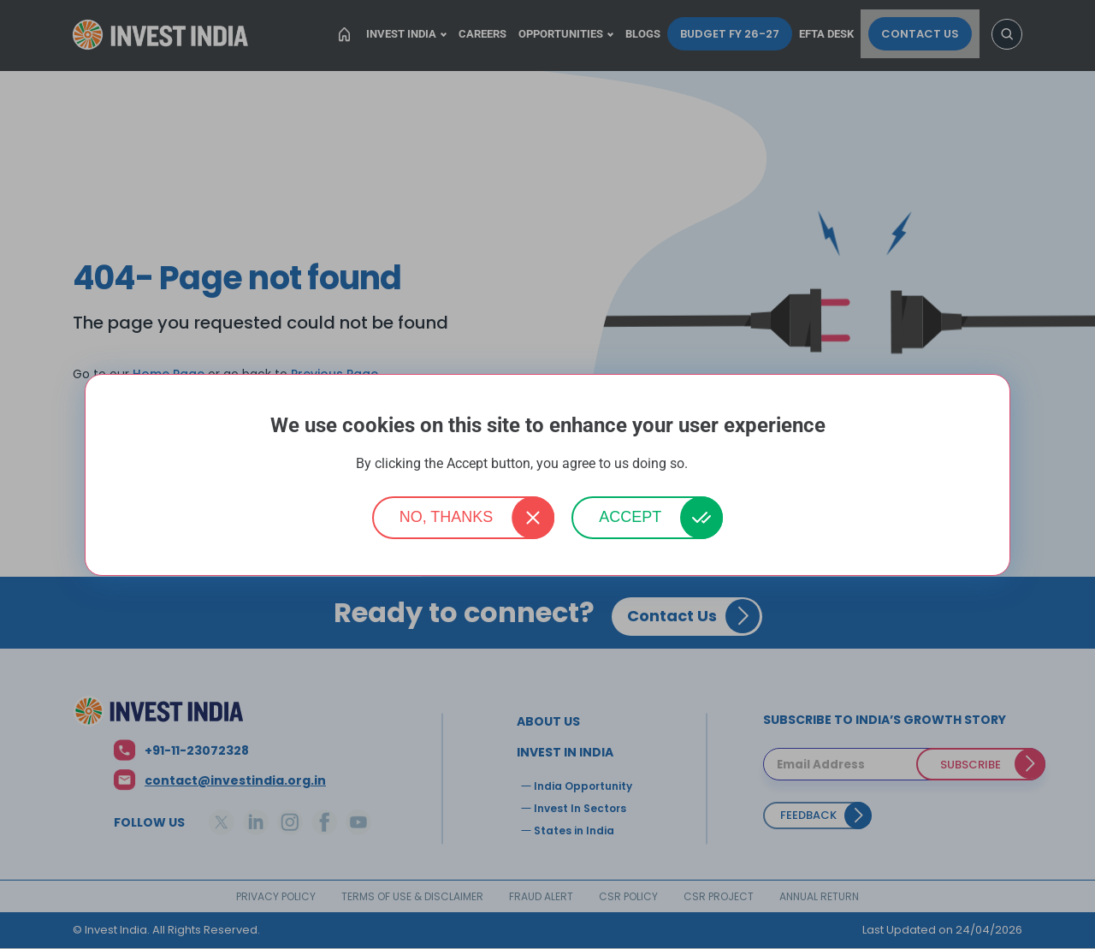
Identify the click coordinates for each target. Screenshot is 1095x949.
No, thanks (447, 516)
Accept (630, 516)
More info (715, 464)
